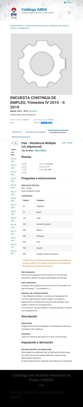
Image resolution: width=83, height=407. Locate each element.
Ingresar (68, 2)
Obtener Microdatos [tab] (21, 137)
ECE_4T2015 (40, 150)
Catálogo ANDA (34, 9)
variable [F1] (24, 28)
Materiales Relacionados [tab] (35, 132)
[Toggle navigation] (69, 12)
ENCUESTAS (53, 26)
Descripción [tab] (17, 132)
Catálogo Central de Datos (36, 26)
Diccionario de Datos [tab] (58, 132)
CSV (64, 143)
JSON (69, 143)
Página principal (17, 26)
